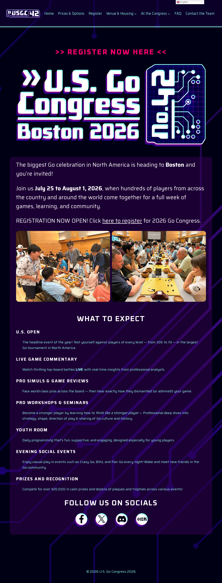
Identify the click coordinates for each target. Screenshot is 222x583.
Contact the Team (200, 13)
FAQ (178, 13)
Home (49, 13)
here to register (122, 220)
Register (95, 13)
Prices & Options (71, 13)
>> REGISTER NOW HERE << (111, 52)
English (182, 2)
